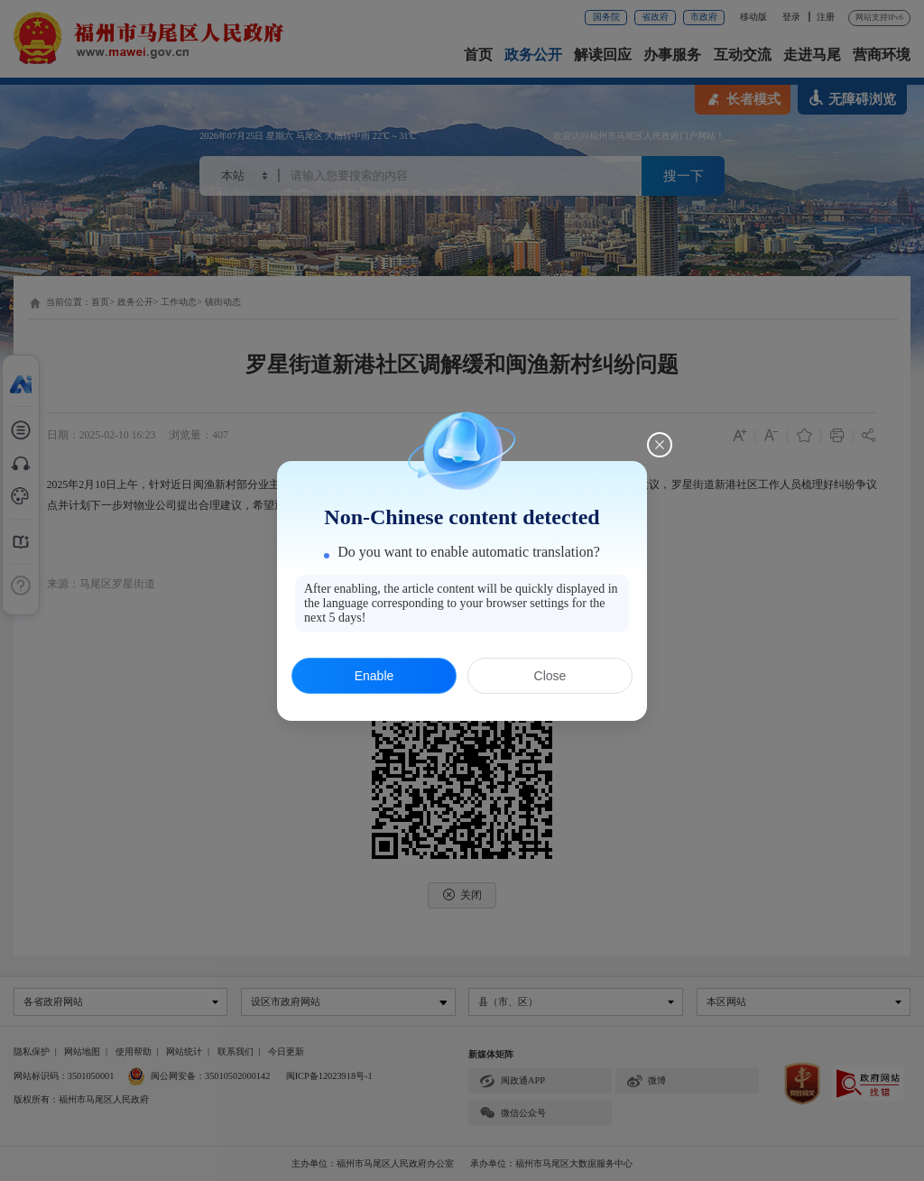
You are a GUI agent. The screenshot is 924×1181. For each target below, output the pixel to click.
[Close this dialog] (659, 444)
